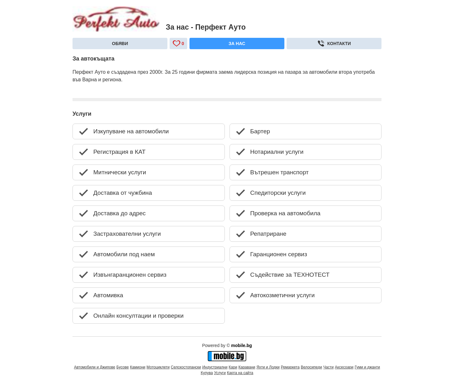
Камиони (137, 367)
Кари (233, 367)
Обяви (120, 43)
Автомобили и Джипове (94, 367)
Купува (207, 373)
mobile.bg (241, 345)
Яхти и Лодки (267, 367)
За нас (237, 43)
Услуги (220, 373)
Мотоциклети (158, 367)
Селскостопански (186, 367)
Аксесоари (344, 367)
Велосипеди (311, 367)
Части (328, 367)
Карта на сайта (240, 373)
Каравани (246, 367)
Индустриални (214, 367)
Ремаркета (290, 367)
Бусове (122, 367)
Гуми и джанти (367, 367)
